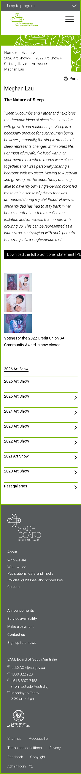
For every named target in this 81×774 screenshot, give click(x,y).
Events (27, 52)
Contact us (16, 634)
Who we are (16, 560)
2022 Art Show (47, 58)
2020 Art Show (16, 471)
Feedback (15, 757)
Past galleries (15, 486)
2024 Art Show (16, 411)
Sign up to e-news (21, 642)
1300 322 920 (22, 674)
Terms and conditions (24, 748)
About (12, 552)
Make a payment (20, 626)
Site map (14, 738)
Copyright (37, 757)
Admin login (20, 766)
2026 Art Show (16, 58)
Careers (13, 586)
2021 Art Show (16, 456)
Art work (38, 63)
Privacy (55, 748)
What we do (16, 567)
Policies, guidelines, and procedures (35, 580)
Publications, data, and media (30, 573)
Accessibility (39, 738)
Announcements (20, 610)
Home (9, 52)
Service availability (22, 618)
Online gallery (14, 63)
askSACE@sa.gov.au (28, 667)
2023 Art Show (16, 426)
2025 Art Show (16, 396)
